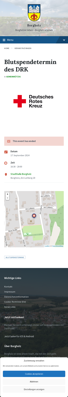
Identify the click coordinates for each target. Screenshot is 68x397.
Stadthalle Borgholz (21, 174)
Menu (34, 40)
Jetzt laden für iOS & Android (19, 336)
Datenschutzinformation (16, 296)
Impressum (9, 291)
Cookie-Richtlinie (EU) (15, 301)
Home (6, 48)
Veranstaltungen (23, 48)
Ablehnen (34, 381)
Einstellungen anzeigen (34, 389)
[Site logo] (34, 20)
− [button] (7, 198)
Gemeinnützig (13, 76)
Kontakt (8, 286)
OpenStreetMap (57, 246)
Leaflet (47, 246)
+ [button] (7, 194)
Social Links (9, 306)
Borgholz (34, 25)
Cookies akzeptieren (34, 374)
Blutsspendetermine (15, 257)
